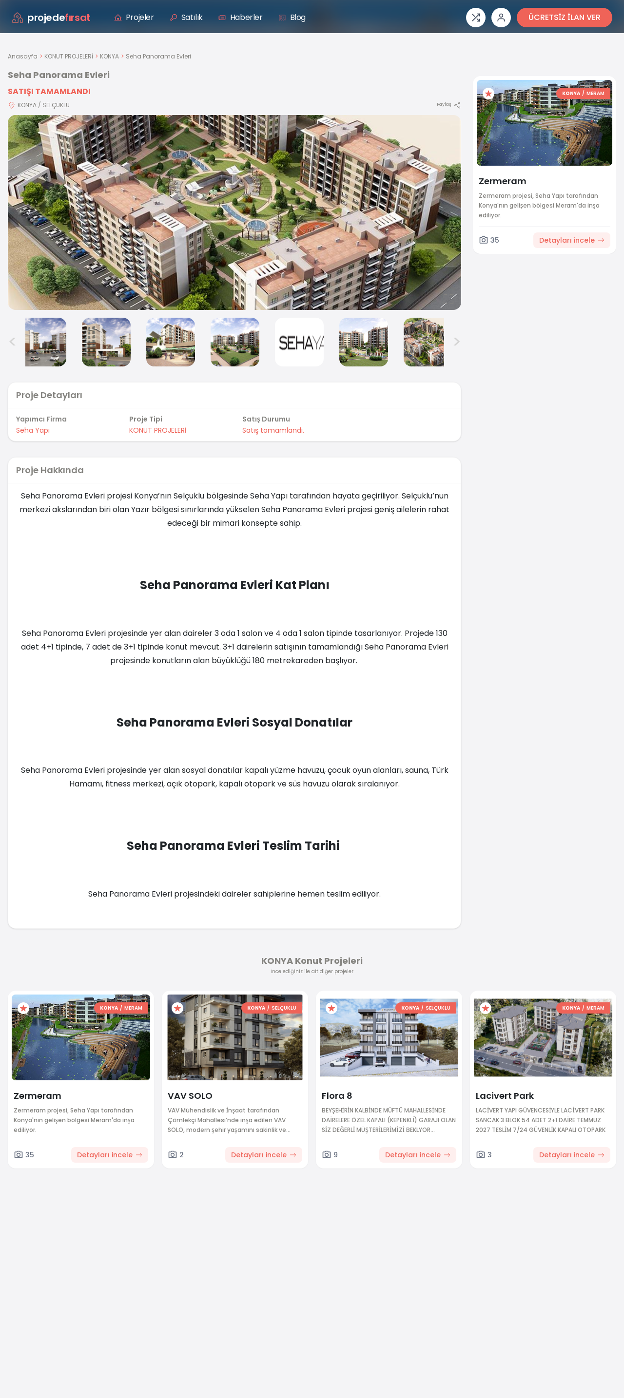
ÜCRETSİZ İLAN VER (564, 17)
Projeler (134, 17)
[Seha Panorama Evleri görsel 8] (428, 342)
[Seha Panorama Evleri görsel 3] (106, 342)
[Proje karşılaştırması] (476, 17)
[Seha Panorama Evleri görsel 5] (235, 342)
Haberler (240, 17)
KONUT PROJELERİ (68, 56)
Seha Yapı (33, 430)
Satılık (186, 17)
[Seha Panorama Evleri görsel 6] (299, 342)
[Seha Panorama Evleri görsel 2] (42, 342)
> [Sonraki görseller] (456, 342)
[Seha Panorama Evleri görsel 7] (363, 342)
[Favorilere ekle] (488, 93)
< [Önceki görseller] (13, 342)
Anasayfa (23, 56)
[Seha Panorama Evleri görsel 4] (170, 342)
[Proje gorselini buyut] (234, 212)
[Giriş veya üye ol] (501, 17)
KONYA (109, 56)
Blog (292, 17)
